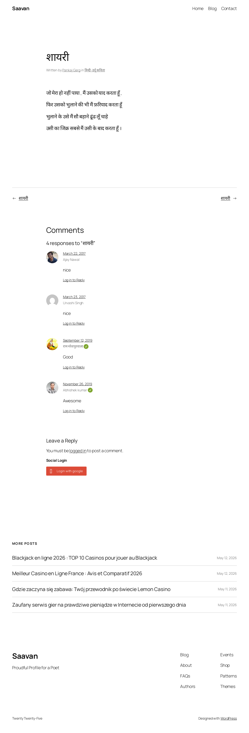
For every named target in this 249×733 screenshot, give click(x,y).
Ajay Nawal (71, 259)
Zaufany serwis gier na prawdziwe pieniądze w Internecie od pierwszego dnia (99, 605)
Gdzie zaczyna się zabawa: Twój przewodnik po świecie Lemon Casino (91, 589)
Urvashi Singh (73, 303)
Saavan (20, 8)
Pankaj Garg (71, 70)
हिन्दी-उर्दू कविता (95, 70)
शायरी (23, 198)
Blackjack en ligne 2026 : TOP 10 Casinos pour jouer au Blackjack (84, 558)
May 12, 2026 (227, 557)
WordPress (229, 718)
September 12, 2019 (77, 340)
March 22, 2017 (74, 253)
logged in (77, 450)
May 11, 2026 (227, 589)
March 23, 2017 (74, 296)
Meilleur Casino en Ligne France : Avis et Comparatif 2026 (77, 573)
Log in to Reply (74, 280)
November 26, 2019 (77, 384)
